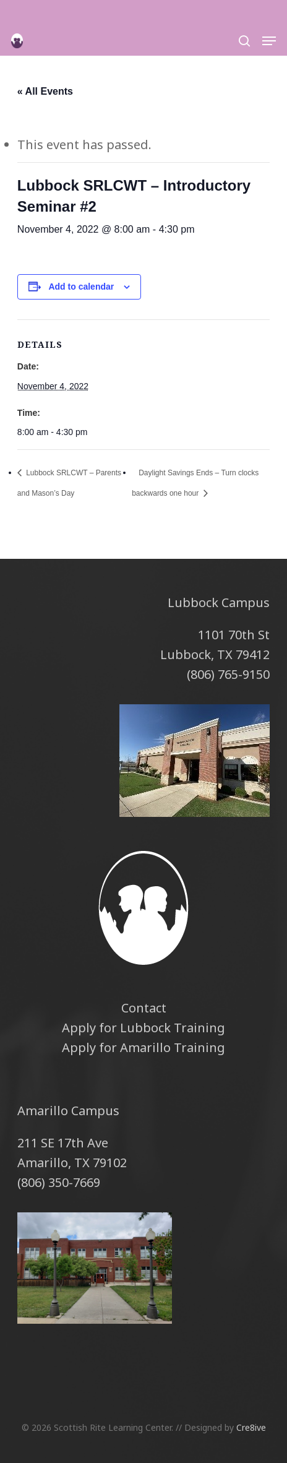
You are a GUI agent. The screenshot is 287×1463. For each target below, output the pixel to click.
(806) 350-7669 (58, 1182)
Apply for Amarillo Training (143, 1047)
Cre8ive (251, 1427)
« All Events (45, 91)
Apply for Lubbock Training (143, 1027)
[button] (269, 41)
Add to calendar (81, 286)
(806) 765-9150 (228, 674)
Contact (143, 1007)
